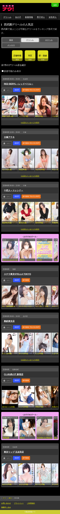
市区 (30, 55)
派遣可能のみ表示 (11, 71)
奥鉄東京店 (9, 321)
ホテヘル (49, 40)
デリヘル (7, 17)
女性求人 (53, 17)
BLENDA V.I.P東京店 (44, 438)
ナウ (4, 498)
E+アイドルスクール (10, 260)
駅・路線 (43, 55)
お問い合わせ (6, 503)
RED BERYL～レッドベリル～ (18, 84)
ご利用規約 (31, 503)
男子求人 (41, 17)
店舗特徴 (17, 55)
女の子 (18, 17)
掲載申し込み (6, 507)
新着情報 (29, 17)
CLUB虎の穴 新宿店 (13, 374)
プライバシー (19, 503)
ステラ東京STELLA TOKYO (17, 274)
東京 (10, 498)
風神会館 (6, 438)
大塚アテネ (9, 137)
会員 (55, 5)
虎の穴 (22, 260)
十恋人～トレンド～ (13, 190)
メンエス (11, 45)
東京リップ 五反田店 (14, 452)
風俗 (11, 40)
